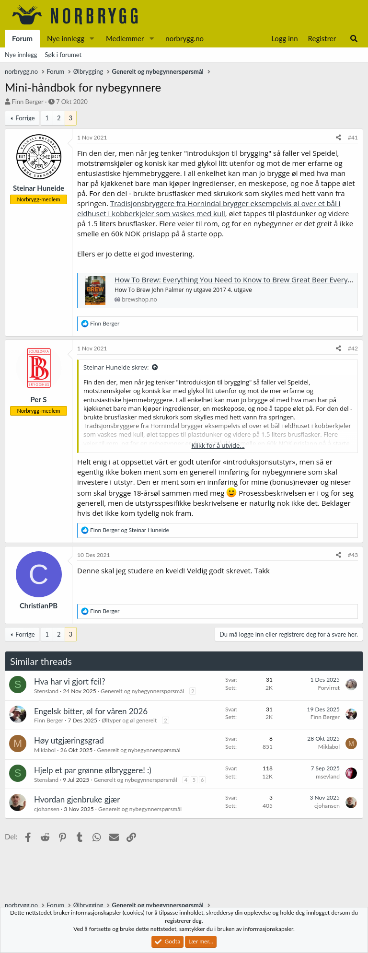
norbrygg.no (184, 38)
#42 (353, 348)
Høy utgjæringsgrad (69, 740)
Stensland (46, 691)
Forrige (24, 118)
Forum (22, 38)
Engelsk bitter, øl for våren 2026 (91, 711)
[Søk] (354, 38)
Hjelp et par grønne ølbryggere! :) (92, 770)
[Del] (339, 137)
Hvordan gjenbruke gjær (77, 799)
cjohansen (46, 809)
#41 (353, 137)
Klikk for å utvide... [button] (218, 445)
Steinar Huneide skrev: (116, 367)
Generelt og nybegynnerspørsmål (142, 691)
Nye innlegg (65, 38)
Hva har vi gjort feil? (69, 681)
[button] (92, 38)
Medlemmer (125, 38)
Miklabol (45, 750)
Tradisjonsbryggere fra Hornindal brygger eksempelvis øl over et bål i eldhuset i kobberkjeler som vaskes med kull (208, 208)
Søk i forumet (63, 54)
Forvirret (329, 687)
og (129, 530)
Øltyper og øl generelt (129, 720)
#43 (353, 554)
